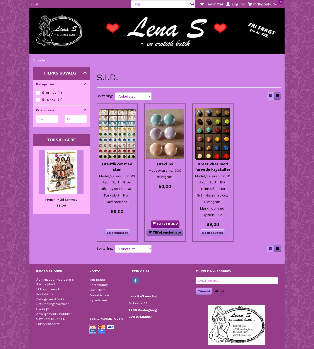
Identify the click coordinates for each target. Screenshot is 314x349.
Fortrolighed (45, 284)
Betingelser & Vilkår (51, 299)
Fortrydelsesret (48, 323)
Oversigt (42, 309)
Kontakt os (44, 294)
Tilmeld (204, 291)
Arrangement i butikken (54, 314)
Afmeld (220, 291)
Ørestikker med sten (117, 163)
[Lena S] (157, 29)
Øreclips (165, 161)
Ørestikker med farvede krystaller (213, 166)
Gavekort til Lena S (50, 318)
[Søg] (192, 4)
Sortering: (105, 96)
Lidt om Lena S (48, 289)
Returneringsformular (52, 304)
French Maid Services (61, 199)
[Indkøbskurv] (266, 4)
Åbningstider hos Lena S (55, 279)
